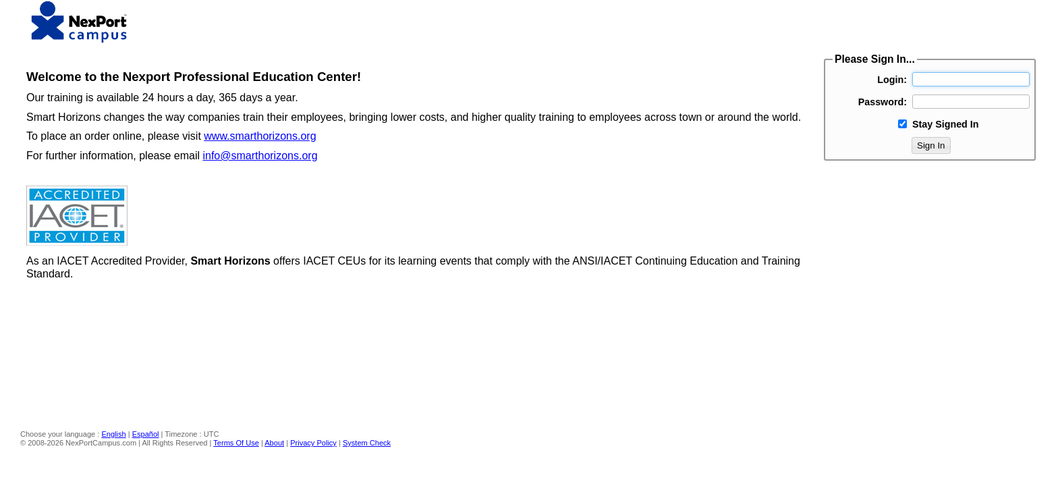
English (113, 434)
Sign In (931, 145)
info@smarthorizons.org (259, 155)
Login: (892, 79)
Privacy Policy (313, 443)
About (274, 443)
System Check (367, 443)
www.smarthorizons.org (260, 136)
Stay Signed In (945, 124)
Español (145, 434)
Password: (882, 102)
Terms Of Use (236, 443)
